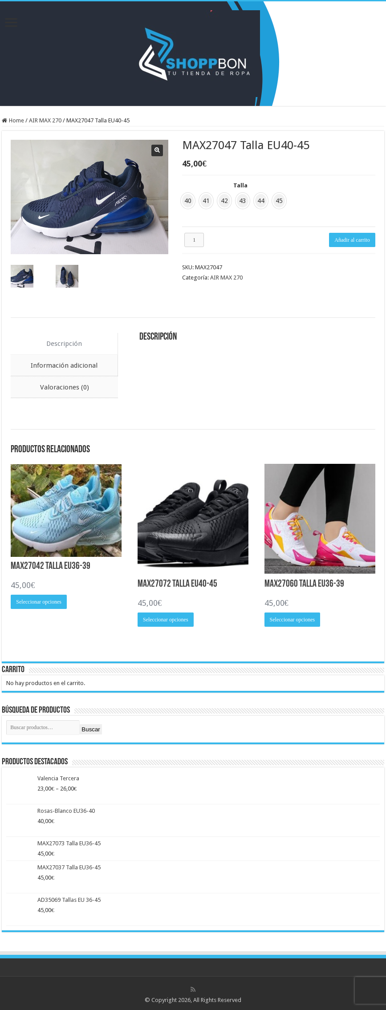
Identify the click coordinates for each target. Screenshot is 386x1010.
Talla (240, 185)
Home (16, 120)
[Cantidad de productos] (194, 240)
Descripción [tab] (64, 342)
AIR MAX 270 (45, 120)
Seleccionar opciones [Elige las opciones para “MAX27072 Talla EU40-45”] (165, 619)
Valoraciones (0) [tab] (64, 386)
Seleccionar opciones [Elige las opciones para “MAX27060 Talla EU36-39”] (292, 619)
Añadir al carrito (352, 240)
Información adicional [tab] (64, 364)
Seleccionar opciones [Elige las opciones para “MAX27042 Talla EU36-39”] (38, 600)
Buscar (90, 728)
